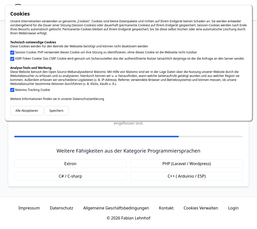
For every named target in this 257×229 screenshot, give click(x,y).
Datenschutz (61, 208)
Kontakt (166, 208)
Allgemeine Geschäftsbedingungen (116, 208)
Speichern (56, 110)
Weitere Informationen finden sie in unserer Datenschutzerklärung (57, 99)
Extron (70, 163)
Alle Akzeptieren (26, 110)
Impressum (29, 208)
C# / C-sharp (70, 176)
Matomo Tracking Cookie (32, 90)
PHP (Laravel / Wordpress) (186, 163)
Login (233, 208)
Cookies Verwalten (201, 208)
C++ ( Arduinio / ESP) (187, 176)
